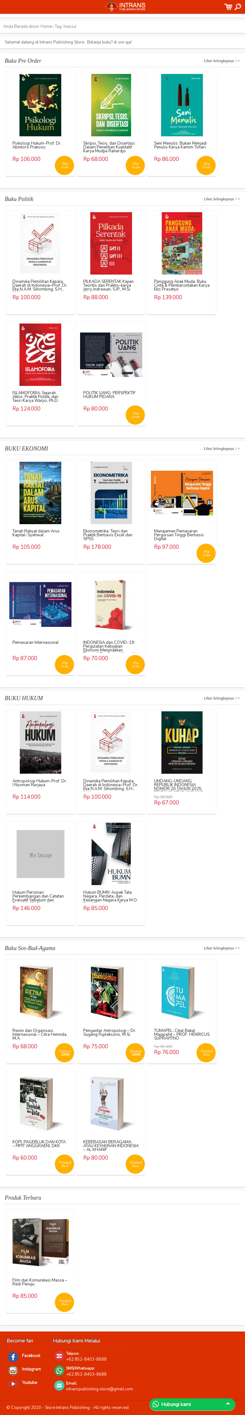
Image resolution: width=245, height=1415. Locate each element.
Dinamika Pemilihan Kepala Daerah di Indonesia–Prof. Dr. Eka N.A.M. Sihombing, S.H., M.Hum (40, 287)
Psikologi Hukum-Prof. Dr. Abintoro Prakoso (37, 145)
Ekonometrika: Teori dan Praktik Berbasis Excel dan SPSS (107, 535)
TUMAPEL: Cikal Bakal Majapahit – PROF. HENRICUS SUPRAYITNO (182, 1034)
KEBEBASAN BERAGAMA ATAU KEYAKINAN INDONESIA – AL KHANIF (111, 1146)
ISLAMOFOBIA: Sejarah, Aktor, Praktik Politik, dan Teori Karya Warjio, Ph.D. (35, 397)
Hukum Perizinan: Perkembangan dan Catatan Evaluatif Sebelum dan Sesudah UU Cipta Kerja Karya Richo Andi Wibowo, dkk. (38, 902)
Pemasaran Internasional (35, 642)
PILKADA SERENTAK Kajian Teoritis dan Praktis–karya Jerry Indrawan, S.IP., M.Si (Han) (108, 287)
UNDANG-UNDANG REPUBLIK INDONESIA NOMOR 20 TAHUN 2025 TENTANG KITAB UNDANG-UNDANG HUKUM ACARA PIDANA (179, 790)
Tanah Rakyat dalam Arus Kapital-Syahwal (36, 533)
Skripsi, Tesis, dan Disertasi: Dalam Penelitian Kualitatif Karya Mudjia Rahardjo (109, 147)
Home (46, 26)
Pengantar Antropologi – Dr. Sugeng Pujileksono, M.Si (109, 1032)
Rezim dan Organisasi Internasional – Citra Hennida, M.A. (39, 1034)
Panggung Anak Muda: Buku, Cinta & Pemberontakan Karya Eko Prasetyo (182, 285)
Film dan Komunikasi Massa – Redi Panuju (39, 1282)
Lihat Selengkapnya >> (222, 61)
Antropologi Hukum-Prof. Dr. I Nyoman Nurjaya (39, 783)
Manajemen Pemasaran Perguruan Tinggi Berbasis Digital (179, 535)
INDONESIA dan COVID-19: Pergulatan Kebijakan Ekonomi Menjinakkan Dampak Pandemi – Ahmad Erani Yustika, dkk (109, 650)
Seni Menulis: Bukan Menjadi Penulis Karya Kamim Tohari (180, 145)
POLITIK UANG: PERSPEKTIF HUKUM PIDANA (109, 395)
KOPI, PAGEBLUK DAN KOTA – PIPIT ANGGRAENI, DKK (39, 1144)
